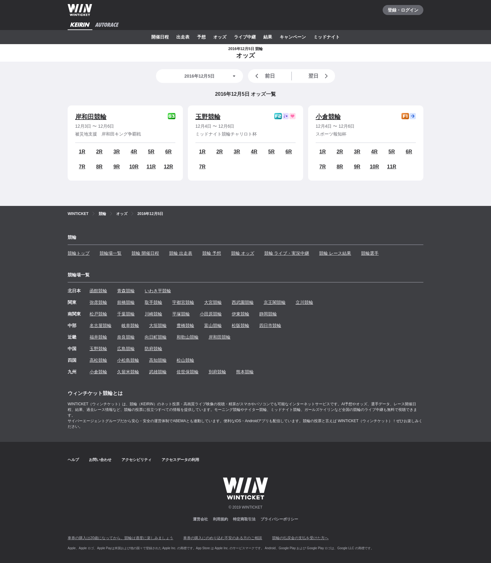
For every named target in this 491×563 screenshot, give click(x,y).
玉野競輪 (207, 116)
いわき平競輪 (158, 290)
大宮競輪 (213, 302)
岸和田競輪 (90, 116)
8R (99, 166)
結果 (267, 36)
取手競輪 (153, 302)
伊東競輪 (240, 313)
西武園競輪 (243, 302)
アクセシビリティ (136, 460)
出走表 (182, 36)
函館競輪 (98, 290)
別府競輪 (217, 371)
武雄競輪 (158, 371)
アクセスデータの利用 (180, 460)
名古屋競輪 (100, 325)
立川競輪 (304, 302)
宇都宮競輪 (183, 302)
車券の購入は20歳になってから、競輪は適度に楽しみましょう (120, 538)
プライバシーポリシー (279, 519)
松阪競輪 (240, 325)
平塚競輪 (181, 313)
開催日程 (160, 36)
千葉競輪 (126, 313)
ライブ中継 (245, 36)
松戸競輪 (98, 313)
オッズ (219, 36)
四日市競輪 (270, 325)
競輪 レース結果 (335, 253)
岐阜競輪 (130, 325)
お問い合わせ (100, 460)
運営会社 (200, 519)
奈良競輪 (126, 337)
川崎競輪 (153, 313)
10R (133, 166)
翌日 (319, 76)
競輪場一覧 (110, 253)
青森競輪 (126, 290)
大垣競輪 (158, 325)
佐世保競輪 (188, 371)
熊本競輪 (245, 371)
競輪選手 (370, 253)
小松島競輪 (128, 360)
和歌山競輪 (188, 337)
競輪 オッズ (242, 253)
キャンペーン (293, 36)
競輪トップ (79, 253)
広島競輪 (126, 348)
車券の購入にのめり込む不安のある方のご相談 (222, 538)
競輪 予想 (211, 253)
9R (116, 166)
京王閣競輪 (275, 302)
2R (99, 151)
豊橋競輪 (185, 325)
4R (134, 151)
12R (168, 166)
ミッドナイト (326, 36)
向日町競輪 (156, 337)
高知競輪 (158, 360)
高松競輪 (98, 360)
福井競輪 (98, 337)
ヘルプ (73, 460)
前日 (264, 76)
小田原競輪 (211, 313)
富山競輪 (213, 325)
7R (82, 166)
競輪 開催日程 (145, 253)
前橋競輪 (126, 302)
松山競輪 (185, 360)
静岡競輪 (268, 313)
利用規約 (220, 519)
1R (82, 151)
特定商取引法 (244, 519)
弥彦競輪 (98, 302)
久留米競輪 (128, 371)
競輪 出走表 (180, 253)
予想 (201, 36)
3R (116, 151)
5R (151, 151)
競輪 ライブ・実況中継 (286, 253)
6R (168, 151)
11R (151, 166)
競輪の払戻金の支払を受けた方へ (300, 538)
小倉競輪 (328, 116)
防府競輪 (153, 348)
